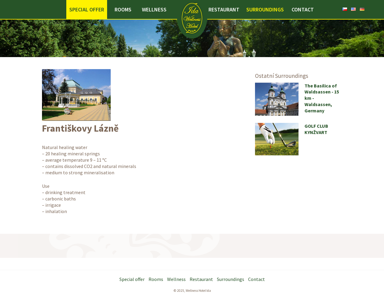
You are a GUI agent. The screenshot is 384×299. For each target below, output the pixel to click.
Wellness (154, 9)
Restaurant (223, 9)
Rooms (123, 9)
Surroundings (265, 9)
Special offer (86, 9)
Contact (303, 9)
